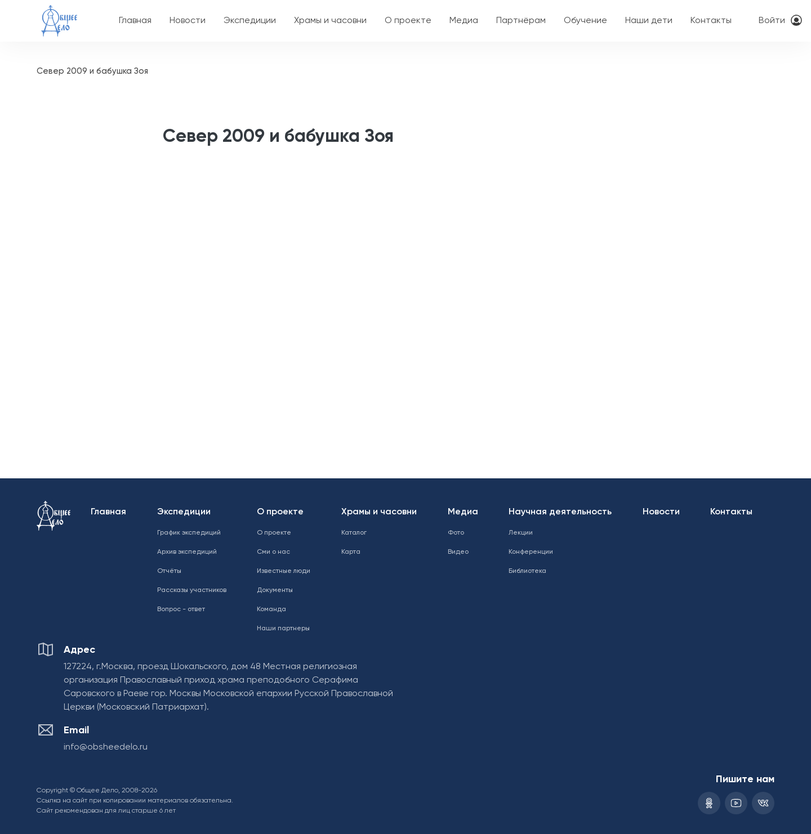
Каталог (354, 533)
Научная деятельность (560, 512)
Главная (135, 20)
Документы (275, 590)
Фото (456, 533)
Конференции (531, 552)
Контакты (711, 20)
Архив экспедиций (187, 552)
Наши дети (648, 20)
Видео (458, 552)
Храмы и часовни (330, 20)
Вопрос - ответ (181, 609)
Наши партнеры (283, 628)
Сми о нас (273, 552)
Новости (188, 20)
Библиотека (527, 571)
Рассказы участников (191, 590)
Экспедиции (250, 20)
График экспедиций (189, 533)
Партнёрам (521, 20)
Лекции (521, 533)
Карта (350, 552)
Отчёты (169, 571)
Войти (772, 20)
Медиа (463, 20)
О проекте (408, 20)
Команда (271, 609)
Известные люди (283, 571)
